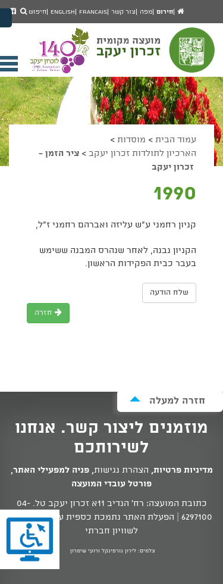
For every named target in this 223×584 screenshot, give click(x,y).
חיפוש (33, 12)
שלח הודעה (169, 293)
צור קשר (123, 12)
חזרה (48, 313)
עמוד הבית (175, 140)
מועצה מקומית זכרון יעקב (157, 55)
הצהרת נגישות (121, 470)
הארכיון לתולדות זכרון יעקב (142, 153)
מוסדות (131, 140)
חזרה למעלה (167, 400)
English (63, 12)
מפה (146, 12)
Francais (93, 12)
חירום (164, 12)
